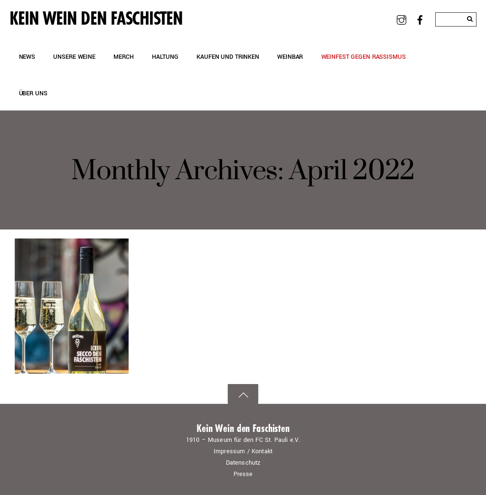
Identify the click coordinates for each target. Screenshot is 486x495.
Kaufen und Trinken (227, 56)
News (27, 56)
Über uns (33, 93)
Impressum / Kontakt (243, 451)
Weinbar (290, 56)
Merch (123, 56)
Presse (243, 474)
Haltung (165, 56)
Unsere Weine (74, 56)
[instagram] (402, 19)
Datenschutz (243, 462)
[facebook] (420, 19)
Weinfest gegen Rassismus (363, 56)
